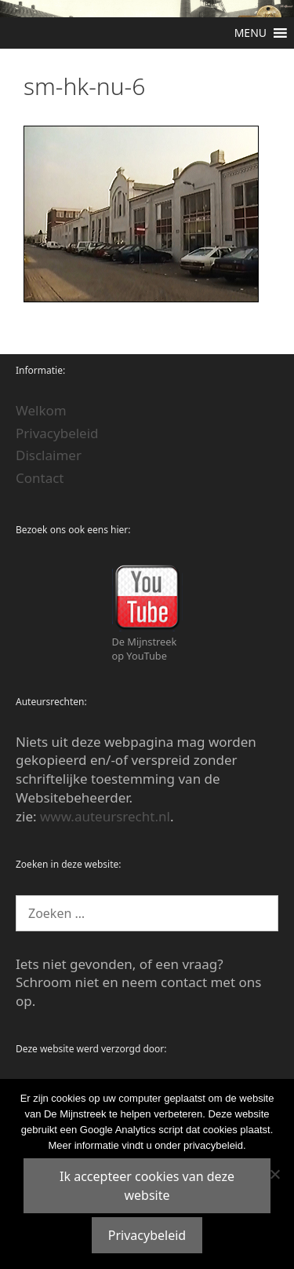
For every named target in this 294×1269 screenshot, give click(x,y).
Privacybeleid (57, 433)
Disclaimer (49, 455)
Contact (40, 478)
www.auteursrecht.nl (105, 816)
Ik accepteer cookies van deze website (147, 1186)
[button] (250, 33)
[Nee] (274, 1174)
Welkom (41, 410)
